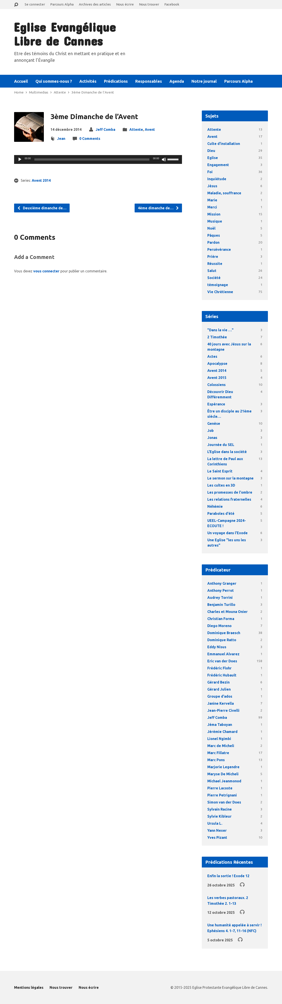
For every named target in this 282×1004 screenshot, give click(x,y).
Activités (87, 81)
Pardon (213, 242)
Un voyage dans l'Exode (227, 533)
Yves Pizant (217, 837)
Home (19, 92)
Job (210, 431)
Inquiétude (216, 179)
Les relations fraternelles (229, 499)
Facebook (171, 4)
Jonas (212, 438)
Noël (211, 228)
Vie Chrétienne (220, 292)
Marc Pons (216, 760)
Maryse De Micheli (223, 774)
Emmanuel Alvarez (223, 654)
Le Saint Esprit (219, 471)
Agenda (176, 81)
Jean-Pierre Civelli (223, 710)
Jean (61, 138)
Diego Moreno (219, 626)
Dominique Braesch (223, 633)
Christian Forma (220, 619)
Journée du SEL (220, 445)
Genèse (213, 423)
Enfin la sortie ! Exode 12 (228, 876)
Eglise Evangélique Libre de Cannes (65, 33)
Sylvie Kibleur (219, 816)
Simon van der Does (224, 802)
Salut (211, 271)
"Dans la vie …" (220, 330)
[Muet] (164, 159)
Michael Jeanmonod (224, 781)
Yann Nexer (217, 830)
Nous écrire (125, 4)
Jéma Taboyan (219, 725)
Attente (60, 92)
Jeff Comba (105, 129)
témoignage (217, 285)
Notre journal (204, 81)
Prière (212, 256)
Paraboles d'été (220, 513)
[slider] (92, 159)
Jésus (212, 186)
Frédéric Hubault (221, 675)
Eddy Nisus (216, 647)
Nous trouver (149, 4)
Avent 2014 (41, 180)
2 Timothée (217, 337)
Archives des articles (95, 4)
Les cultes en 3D (221, 485)
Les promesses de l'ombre (229, 492)
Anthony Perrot (220, 590)
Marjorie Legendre (223, 767)
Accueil (21, 81)
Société (214, 278)
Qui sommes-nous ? (53, 81)
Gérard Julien (219, 689)
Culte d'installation (223, 144)
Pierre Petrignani (222, 795)
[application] (98, 159)
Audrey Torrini (220, 597)
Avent (150, 129)
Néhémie (215, 506)
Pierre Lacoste (219, 788)
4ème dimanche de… (158, 208)
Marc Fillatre (218, 753)
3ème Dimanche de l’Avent (92, 92)
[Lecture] (20, 159)
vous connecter (46, 271)
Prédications (116, 81)
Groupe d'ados (219, 696)
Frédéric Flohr (219, 668)
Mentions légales (28, 987)
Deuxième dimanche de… (41, 208)
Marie (212, 200)
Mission (213, 214)
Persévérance (219, 249)
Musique (214, 221)
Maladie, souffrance (224, 193)
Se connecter (35, 4)
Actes (212, 356)
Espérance (216, 404)
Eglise (212, 158)
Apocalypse (217, 363)
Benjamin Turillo (221, 605)
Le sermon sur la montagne (230, 478)
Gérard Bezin (218, 682)
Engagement (218, 165)
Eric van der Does (222, 661)
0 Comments (89, 138)
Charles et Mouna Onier (227, 612)
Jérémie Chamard (222, 732)
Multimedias (38, 92)
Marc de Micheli (220, 746)
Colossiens (216, 385)
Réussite (214, 264)
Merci (212, 207)
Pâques (213, 235)
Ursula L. (214, 823)
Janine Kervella (220, 703)
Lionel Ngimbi (219, 739)
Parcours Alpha (62, 4)
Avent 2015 (216, 378)
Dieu (211, 151)
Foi (210, 172)
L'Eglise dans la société (227, 452)
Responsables (148, 81)
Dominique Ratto (221, 640)
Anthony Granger (221, 583)
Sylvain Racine (219, 809)
